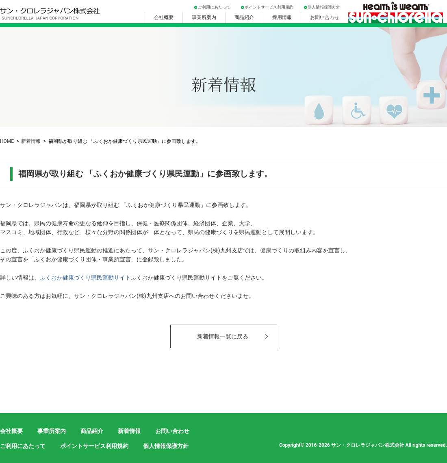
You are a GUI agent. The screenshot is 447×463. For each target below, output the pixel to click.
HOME (7, 141)
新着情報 (31, 141)
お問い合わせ (324, 17)
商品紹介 (244, 17)
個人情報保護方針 (324, 7)
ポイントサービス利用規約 (269, 7)
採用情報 (282, 17)
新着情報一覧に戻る (222, 336)
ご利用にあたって (214, 7)
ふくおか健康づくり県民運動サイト (85, 277)
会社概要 (164, 17)
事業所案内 (204, 17)
